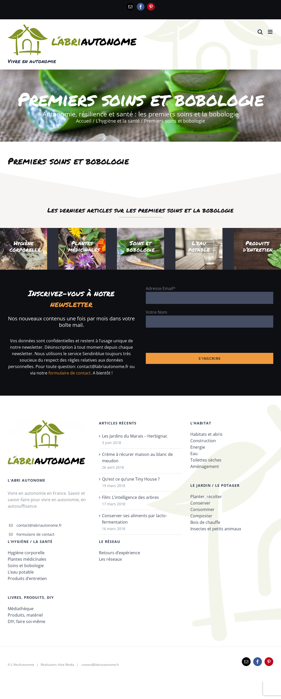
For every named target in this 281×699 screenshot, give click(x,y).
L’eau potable (21, 572)
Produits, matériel (25, 615)
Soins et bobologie (26, 565)
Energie (197, 447)
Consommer (202, 509)
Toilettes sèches (206, 460)
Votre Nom (156, 312)
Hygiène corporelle (26, 553)
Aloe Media (66, 664)
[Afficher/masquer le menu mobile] (270, 32)
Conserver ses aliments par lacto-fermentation (134, 519)
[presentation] (185, 343)
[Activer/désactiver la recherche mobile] (260, 32)
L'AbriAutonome (22, 664)
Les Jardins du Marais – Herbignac (134, 436)
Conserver (200, 503)
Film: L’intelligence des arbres (130, 497)
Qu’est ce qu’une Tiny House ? (131, 479)
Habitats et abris (206, 434)
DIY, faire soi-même (26, 621)
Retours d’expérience (119, 553)
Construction (203, 441)
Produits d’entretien (27, 578)
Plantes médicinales (27, 559)
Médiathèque (20, 608)
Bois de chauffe (205, 522)
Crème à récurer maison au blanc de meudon (137, 457)
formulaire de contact (69, 373)
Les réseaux (110, 559)
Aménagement (204, 466)
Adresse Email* (160, 288)
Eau (194, 453)
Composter (201, 516)
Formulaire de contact (35, 534)
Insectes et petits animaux (215, 529)
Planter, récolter (206, 496)
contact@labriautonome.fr (39, 525)
